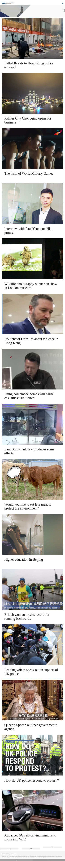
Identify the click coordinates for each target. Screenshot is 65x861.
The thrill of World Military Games (28, 173)
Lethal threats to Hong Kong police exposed (28, 65)
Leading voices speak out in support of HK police (31, 672)
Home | (3, 4)
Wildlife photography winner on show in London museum (30, 286)
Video (5, 4)
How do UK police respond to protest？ (32, 780)
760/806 (31, 848)
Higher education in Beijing (23, 559)
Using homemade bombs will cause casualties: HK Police (29, 396)
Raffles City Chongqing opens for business (27, 120)
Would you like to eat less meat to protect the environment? (27, 506)
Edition (13, 2)
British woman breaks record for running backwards (26, 616)
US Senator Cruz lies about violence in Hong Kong (31, 341)
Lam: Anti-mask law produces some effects (29, 451)
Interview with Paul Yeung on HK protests (27, 231)
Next (52, 847)
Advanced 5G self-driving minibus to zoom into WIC (30, 837)
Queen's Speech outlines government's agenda (31, 727)
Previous (9, 848)
